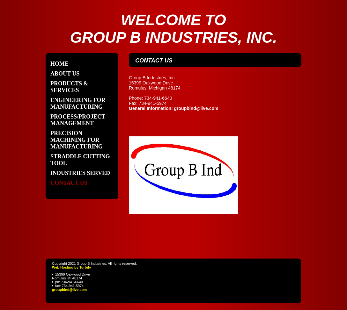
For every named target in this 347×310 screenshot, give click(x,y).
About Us (64, 73)
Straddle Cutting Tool (80, 159)
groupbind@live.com (69, 290)
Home (59, 64)
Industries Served (80, 173)
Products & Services (69, 86)
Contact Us (68, 183)
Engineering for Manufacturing (78, 103)
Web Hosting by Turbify (71, 267)
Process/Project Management (77, 119)
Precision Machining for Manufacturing (76, 140)
